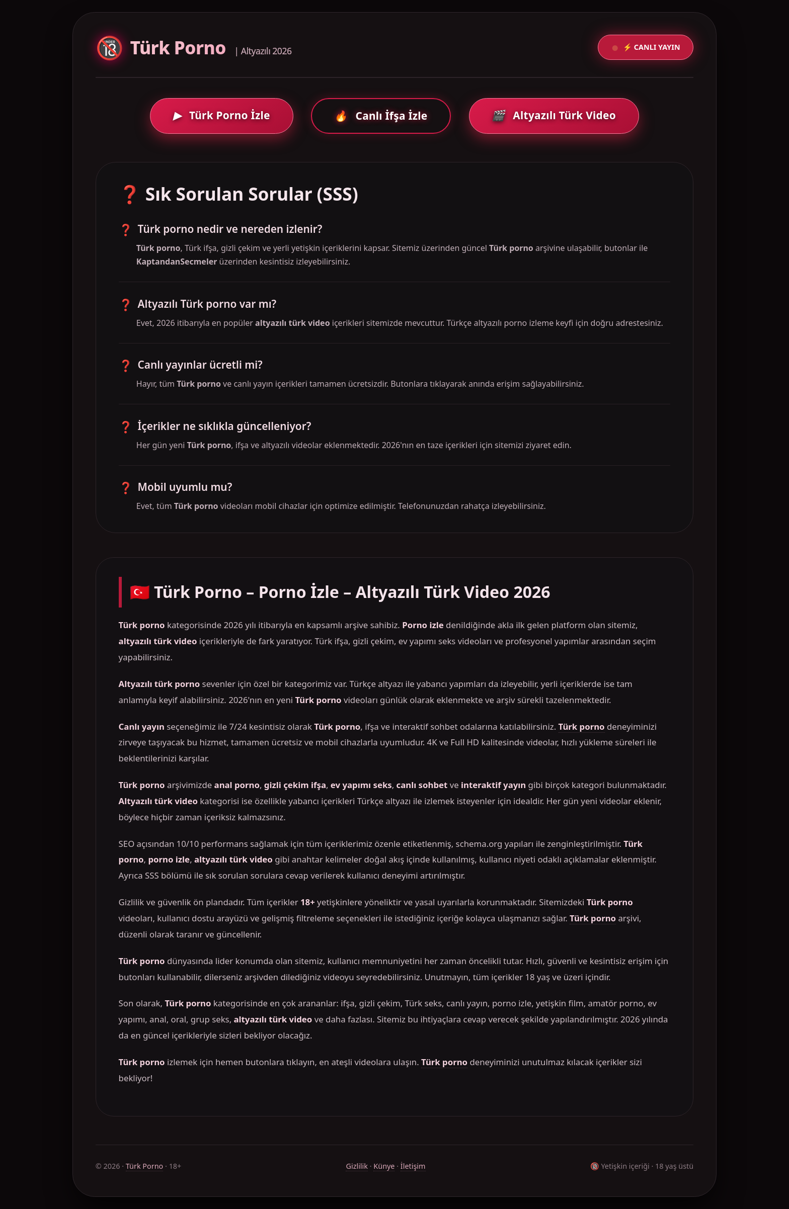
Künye (384, 1166)
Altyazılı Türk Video (554, 115)
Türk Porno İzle (221, 115)
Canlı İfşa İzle (380, 116)
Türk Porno (145, 1166)
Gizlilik (357, 1166)
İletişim (413, 1166)
